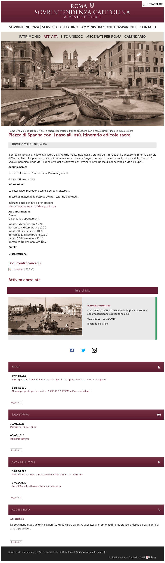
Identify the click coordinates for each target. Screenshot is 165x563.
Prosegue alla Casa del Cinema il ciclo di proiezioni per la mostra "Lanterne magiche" (59, 379)
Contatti (148, 27)
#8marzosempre (19, 438)
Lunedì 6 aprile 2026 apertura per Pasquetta (36, 486)
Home (11, 131)
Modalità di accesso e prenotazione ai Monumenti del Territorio (47, 474)
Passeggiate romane (98, 305)
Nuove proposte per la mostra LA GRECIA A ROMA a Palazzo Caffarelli (51, 391)
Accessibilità (17, 518)
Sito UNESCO (72, 37)
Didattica (31, 131)
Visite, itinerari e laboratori (53, 131)
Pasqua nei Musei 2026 (23, 426)
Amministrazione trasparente (109, 27)
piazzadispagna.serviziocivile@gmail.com (32, 206)
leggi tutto (16, 402)
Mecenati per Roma (103, 37)
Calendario (135, 37)
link (154, 335)
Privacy (153, 557)
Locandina (17, 269)
